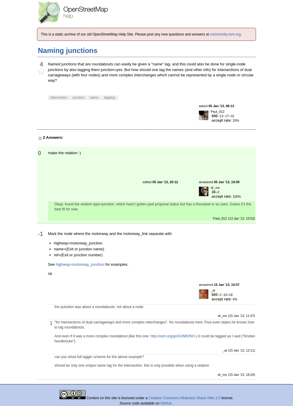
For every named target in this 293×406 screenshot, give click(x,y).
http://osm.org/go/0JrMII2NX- (173, 336)
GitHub (166, 403)
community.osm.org (225, 34)
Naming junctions (67, 50)
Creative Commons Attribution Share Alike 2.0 (184, 398)
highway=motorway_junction (80, 264)
